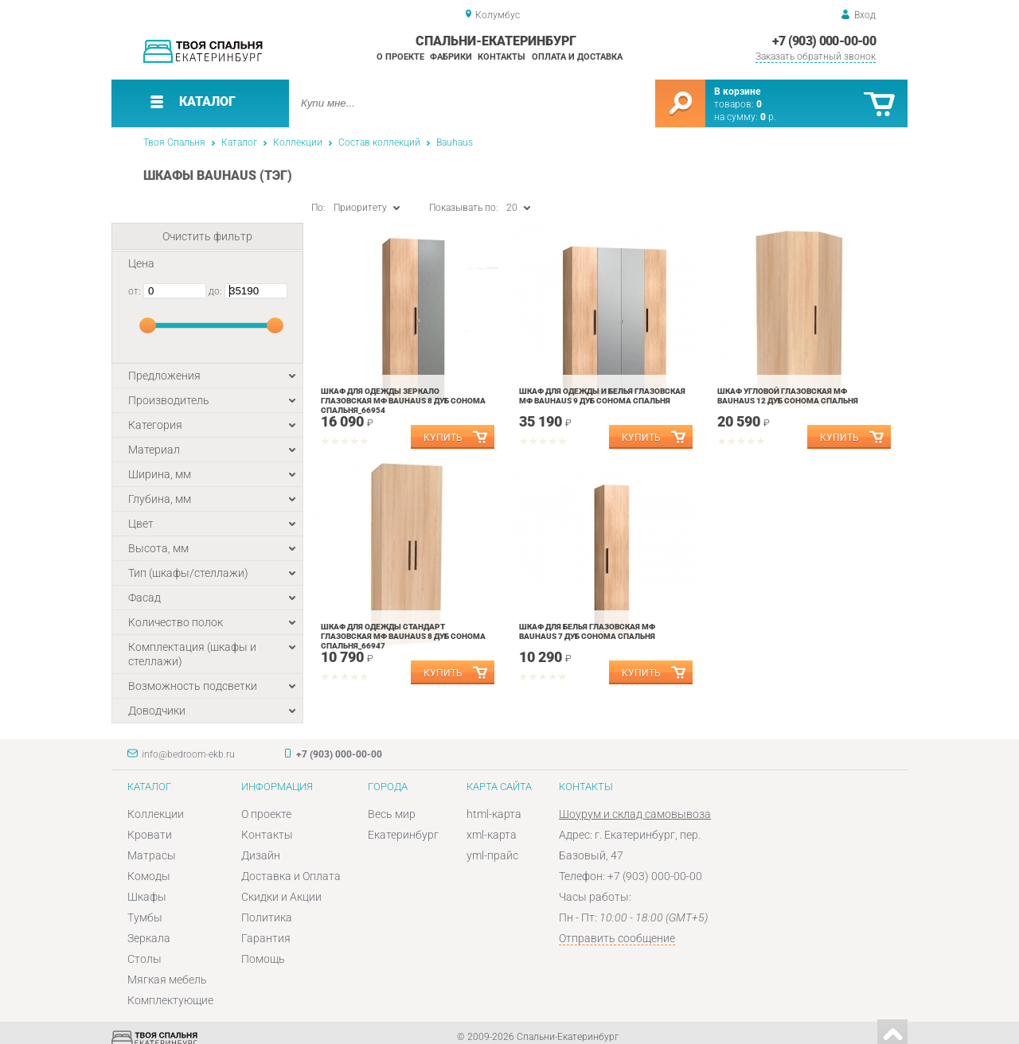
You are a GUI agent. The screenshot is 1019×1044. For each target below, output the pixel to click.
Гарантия (266, 938)
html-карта (494, 814)
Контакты (501, 57)
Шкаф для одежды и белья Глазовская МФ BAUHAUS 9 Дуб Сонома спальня (602, 396)
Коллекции (297, 142)
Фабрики (451, 57)
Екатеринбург (403, 834)
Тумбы (144, 917)
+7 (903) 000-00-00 (824, 41)
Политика (266, 917)
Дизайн (260, 855)
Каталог (239, 142)
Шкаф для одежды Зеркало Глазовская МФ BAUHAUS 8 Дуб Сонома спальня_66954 (403, 401)
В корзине (737, 91)
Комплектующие (170, 1000)
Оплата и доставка (577, 57)
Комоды (148, 876)
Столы (144, 958)
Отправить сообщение (617, 938)
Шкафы (146, 896)
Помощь (263, 958)
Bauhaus (454, 142)
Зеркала (148, 938)
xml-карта (492, 834)
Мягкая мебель (167, 979)
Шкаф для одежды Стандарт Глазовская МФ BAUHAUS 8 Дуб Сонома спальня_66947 (403, 636)
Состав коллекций (379, 142)
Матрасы (151, 855)
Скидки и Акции (281, 896)
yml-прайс (492, 855)
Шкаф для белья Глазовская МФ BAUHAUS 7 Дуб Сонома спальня (587, 631)
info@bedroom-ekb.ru (188, 754)
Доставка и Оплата (291, 876)
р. (768, 117)
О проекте (400, 57)
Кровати (149, 834)
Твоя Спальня (174, 142)
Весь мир (392, 814)
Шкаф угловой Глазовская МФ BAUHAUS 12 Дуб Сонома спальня (787, 396)
